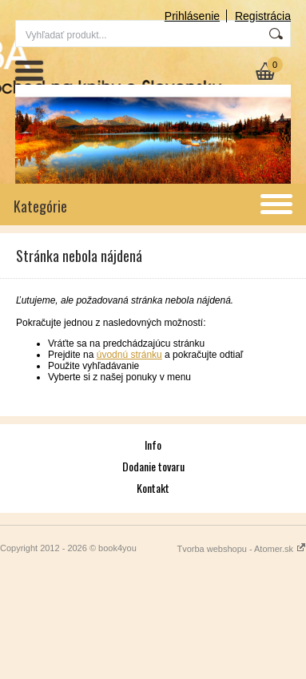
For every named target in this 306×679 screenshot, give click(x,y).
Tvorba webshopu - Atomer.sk (241, 549)
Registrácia (263, 16)
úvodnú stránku (129, 354)
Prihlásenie (192, 16)
